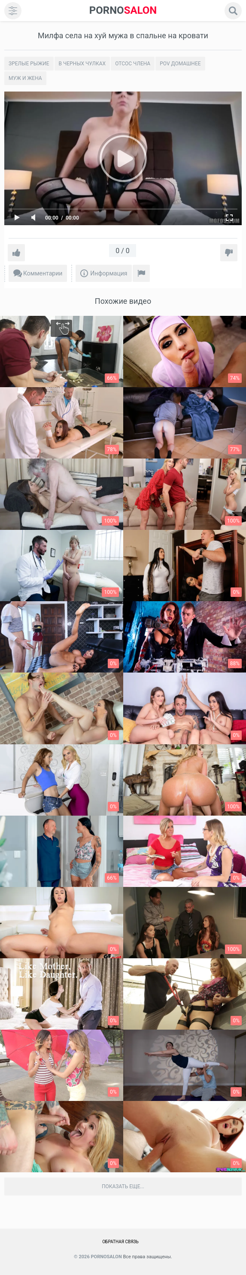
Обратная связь (120, 1241)
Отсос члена (132, 64)
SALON (123, 10)
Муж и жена (25, 78)
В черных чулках (82, 64)
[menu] (12, 10)
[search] (233, 10)
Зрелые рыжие (29, 64)
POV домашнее (180, 64)
